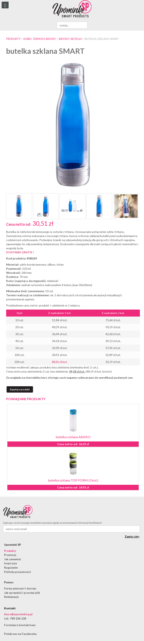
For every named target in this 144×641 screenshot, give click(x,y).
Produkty (13, 38)
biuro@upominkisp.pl (18, 614)
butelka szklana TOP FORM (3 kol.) (73, 480)
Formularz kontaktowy (19, 625)
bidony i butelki (70, 38)
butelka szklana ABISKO (73, 437)
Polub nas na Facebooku (20, 633)
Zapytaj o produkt (20, 389)
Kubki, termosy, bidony (39, 38)
